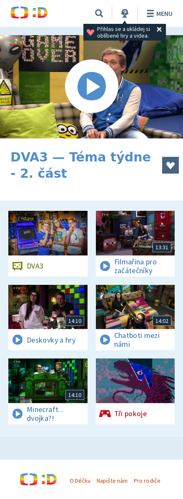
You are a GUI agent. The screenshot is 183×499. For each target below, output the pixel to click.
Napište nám (112, 480)
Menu (158, 13)
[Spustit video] (91, 86)
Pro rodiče (147, 480)
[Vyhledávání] (99, 13)
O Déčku (80, 480)
